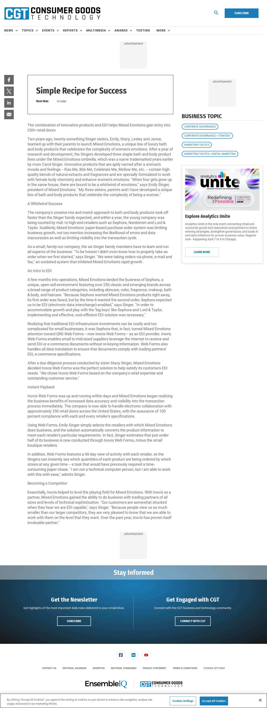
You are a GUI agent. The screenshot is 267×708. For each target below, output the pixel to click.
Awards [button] (121, 30)
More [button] (161, 30)
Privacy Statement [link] (154, 668)
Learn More (202, 252)
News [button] (8, 30)
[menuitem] (13, 31)
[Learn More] (222, 189)
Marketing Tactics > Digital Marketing (210, 153)
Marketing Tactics (196, 144)
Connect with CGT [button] (192, 621)
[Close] (260, 700)
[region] (133, 700)
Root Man (42, 101)
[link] (9, 79)
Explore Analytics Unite (207, 216)
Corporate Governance (200, 126)
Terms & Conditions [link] (185, 668)
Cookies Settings (214, 668)
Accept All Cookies (214, 701)
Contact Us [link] (49, 668)
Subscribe (241, 13)
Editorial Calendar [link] (74, 668)
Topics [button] (28, 30)
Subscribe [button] (74, 621)
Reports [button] (70, 30)
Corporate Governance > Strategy (207, 135)
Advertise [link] (99, 668)
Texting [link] (143, 30)
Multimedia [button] (96, 30)
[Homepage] (52, 13)
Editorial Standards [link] (123, 668)
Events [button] (48, 30)
